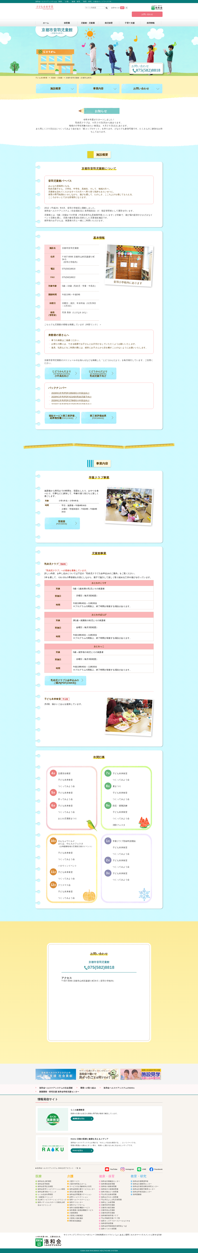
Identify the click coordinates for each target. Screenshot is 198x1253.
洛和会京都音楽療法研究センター (146, 1186)
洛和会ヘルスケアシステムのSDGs (119, 1088)
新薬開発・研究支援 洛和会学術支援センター (59, 1092)
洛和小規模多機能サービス (79, 1208)
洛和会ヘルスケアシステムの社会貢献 (56, 1088)
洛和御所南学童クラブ (109, 1215)
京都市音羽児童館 (108, 1205)
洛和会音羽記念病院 (45, 1186)
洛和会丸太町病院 (44, 1181)
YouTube (113, 1169)
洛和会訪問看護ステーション (80, 1194)
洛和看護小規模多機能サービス (81, 1210)
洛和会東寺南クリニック (47, 1192)
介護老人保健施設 (76, 1215)
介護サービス (74, 1181)
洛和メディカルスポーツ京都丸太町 (51, 1202)
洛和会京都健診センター (110, 1181)
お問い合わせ (147, 14)
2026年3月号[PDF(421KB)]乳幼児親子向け (71, 397)
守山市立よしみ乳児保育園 (111, 1200)
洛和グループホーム (77, 1205)
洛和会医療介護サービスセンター (82, 1189)
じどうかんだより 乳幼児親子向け (98, 373)
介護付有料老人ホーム (78, 1184)
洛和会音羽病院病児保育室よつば (114, 1226)
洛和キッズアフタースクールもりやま (115, 1221)
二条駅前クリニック (45, 1197)
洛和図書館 (137, 1194)
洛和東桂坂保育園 (108, 1184)
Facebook (158, 1169)
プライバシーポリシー (85, 1235)
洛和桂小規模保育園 (109, 1186)
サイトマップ (69, 1235)
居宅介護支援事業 (76, 1192)
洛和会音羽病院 (44, 1184)
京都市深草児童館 (108, 1213)
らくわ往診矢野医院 (45, 1194)
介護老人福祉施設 (76, 1218)
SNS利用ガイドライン (105, 1235)
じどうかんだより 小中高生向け (61, 373)
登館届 (61, 522)
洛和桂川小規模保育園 (109, 1189)
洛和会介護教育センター (142, 1184)
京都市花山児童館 (108, 1210)
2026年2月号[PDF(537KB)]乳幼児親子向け (71, 404)
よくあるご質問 (122, 1235)
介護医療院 (73, 1213)
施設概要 (55, 88)
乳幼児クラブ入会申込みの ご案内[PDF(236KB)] (65, 681)
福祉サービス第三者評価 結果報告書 (62, 416)
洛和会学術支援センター (142, 1192)
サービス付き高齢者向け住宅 (80, 1186)
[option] (56, 1074)
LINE (144, 1169)
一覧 (76, 1168)
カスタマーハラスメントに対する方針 (146, 1235)
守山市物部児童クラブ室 (110, 1218)
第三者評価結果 (98, 416)
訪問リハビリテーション (78, 1197)
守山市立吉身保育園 (109, 1194)
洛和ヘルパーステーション (79, 1200)
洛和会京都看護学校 (140, 1181)
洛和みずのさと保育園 (109, 1197)
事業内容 (98, 88)
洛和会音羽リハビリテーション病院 (51, 1189)
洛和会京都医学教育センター (144, 1189)
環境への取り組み (88, 1088)
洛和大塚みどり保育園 (109, 1192)
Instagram (130, 1169)
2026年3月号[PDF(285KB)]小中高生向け (70, 393)
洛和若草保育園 (107, 1223)
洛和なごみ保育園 (108, 1202)
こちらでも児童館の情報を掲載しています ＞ (72, 324)
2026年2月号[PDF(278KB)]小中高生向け (70, 400)
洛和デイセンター (76, 1202)
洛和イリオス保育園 (109, 1229)
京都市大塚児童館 (108, 1208)
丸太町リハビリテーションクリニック (52, 1200)
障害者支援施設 (75, 1221)
